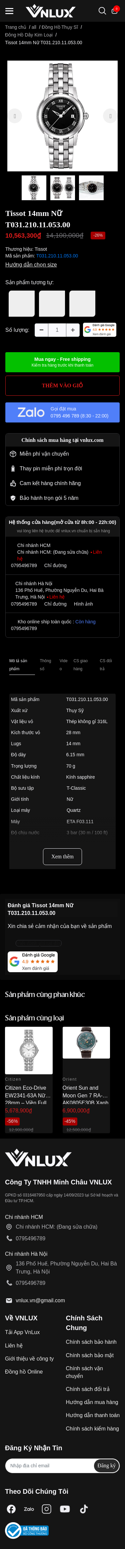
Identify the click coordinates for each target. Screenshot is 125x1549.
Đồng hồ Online (24, 1372)
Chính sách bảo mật (90, 1355)
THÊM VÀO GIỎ (62, 385)
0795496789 (24, 565)
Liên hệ (14, 1345)
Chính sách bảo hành (91, 1342)
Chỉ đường (55, 565)
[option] (62, 116)
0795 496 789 (65, 415)
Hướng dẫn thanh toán (93, 1415)
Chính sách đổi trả (88, 1389)
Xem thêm (62, 856)
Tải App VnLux (22, 1332)
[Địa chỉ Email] (62, 1465)
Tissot (41, 249)
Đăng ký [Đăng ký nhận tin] (106, 1465)
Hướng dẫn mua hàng (92, 1402)
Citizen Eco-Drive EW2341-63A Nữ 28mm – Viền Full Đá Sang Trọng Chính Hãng (25, 1103)
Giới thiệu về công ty (29, 1359)
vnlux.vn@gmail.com (40, 1300)
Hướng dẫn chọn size (31, 264)
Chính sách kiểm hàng (92, 1428)
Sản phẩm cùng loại (34, 1018)
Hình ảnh (83, 604)
